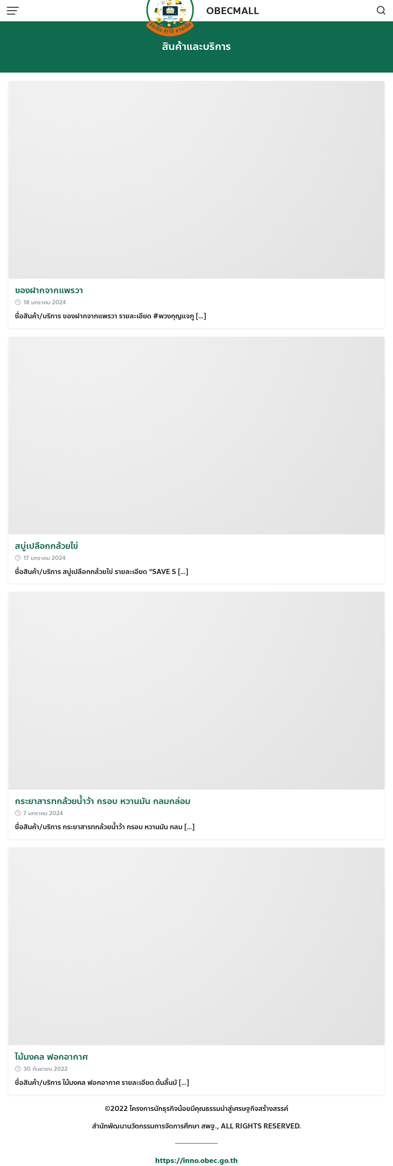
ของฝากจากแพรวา (49, 290)
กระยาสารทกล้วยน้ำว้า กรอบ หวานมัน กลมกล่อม (103, 801)
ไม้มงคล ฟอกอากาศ (51, 1057)
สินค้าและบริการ (196, 47)
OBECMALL (232, 11)
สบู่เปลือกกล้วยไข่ (46, 546)
